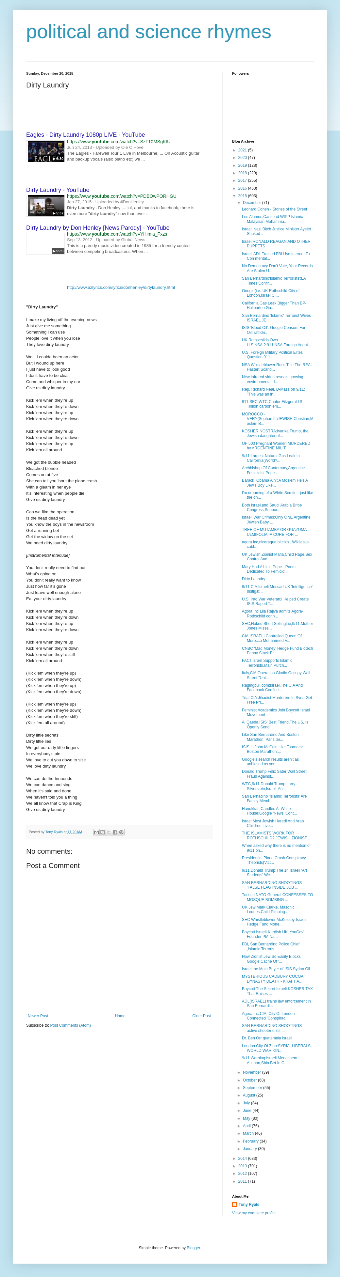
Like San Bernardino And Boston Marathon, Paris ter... (270, 736)
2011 (243, 1181)
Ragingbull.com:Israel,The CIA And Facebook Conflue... (272, 687)
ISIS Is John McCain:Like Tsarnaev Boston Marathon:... (272, 749)
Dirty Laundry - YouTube (57, 190)
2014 (243, 1158)
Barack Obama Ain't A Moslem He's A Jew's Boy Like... (275, 482)
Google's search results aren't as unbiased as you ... (270, 761)
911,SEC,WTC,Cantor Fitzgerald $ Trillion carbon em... (272, 404)
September (253, 1087)
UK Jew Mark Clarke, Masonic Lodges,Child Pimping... (268, 909)
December (252, 202)
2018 (243, 173)
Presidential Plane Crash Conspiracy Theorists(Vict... (274, 860)
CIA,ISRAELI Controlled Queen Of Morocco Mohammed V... (272, 638)
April (247, 1126)
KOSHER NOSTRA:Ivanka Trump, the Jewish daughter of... (275, 433)
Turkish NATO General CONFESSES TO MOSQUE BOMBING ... (277, 897)
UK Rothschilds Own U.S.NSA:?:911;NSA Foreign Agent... (276, 342)
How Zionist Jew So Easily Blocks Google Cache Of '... (271, 958)
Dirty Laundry (253, 579)
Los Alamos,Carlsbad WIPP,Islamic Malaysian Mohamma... (272, 219)
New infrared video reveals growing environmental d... (272, 379)
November (252, 1072)
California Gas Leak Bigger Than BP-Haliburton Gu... (274, 305)
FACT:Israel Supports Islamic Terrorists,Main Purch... (267, 662)
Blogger (193, 1248)
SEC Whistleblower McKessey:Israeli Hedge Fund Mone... (274, 922)
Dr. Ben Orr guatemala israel (267, 1038)
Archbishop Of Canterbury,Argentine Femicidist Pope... (273, 470)
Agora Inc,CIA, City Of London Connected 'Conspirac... (268, 1015)
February (251, 1141)
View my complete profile (254, 1213)
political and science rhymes (148, 31)
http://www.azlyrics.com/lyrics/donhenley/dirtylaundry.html (121, 287)
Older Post (201, 1016)
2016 (243, 188)
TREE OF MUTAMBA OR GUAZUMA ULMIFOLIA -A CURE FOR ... (274, 532)
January (250, 1148)
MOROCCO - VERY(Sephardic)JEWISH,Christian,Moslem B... (278, 419)
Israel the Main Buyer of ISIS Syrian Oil (276, 969)
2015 (243, 196)
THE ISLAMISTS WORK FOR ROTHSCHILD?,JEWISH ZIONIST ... (276, 835)
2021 (243, 150)
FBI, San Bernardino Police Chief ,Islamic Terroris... (270, 946)
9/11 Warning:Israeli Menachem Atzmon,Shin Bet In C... (269, 1060)
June (247, 1110)
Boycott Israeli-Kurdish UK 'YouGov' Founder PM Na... (273, 934)
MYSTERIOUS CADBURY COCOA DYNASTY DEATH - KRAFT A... (272, 978)
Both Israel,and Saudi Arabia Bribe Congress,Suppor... (272, 507)
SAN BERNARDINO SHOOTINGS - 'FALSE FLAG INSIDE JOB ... (273, 885)
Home (120, 1016)
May (247, 1118)
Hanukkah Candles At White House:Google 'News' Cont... (269, 811)
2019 (243, 165)
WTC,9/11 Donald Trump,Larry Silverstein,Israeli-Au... (268, 786)
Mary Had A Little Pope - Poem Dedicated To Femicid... (269, 569)
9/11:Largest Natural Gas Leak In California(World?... (271, 458)
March (249, 1133)
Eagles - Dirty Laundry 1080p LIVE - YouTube (85, 135)
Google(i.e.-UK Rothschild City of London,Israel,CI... (270, 293)
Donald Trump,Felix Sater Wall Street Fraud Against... (274, 773)
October (250, 1080)
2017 (243, 180)
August (249, 1095)
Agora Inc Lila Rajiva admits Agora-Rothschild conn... (272, 613)
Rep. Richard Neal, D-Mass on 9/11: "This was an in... (273, 391)
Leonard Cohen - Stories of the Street (274, 209)
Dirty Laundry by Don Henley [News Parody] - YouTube (98, 228)
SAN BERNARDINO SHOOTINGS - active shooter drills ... (273, 1028)
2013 (243, 1166)
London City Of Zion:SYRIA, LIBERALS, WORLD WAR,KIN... (277, 1048)
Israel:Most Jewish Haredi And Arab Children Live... (273, 823)
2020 (243, 157)
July (247, 1103)
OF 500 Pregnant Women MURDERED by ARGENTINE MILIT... (276, 445)
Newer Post (38, 1016)
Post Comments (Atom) (70, 1025)
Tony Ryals (249, 1204)
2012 (243, 1173)
